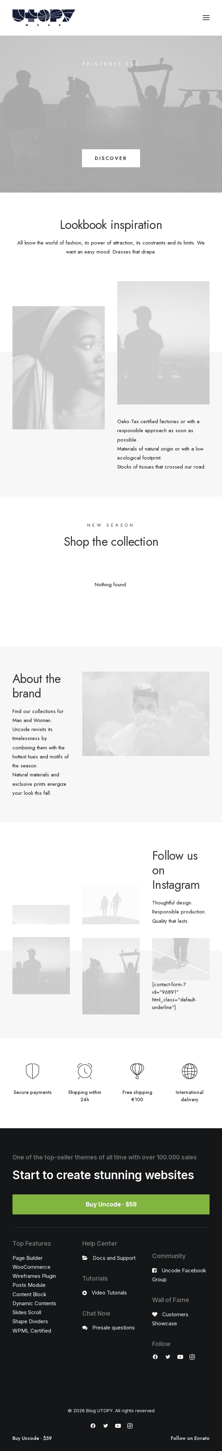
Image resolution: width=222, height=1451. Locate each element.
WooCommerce (31, 1267)
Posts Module (29, 1285)
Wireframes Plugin (34, 1276)
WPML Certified (31, 1330)
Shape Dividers (30, 1321)
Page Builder (27, 1258)
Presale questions (113, 1327)
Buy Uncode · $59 (32, 1438)
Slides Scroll (26, 1312)
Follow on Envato (190, 1438)
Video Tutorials (109, 1292)
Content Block (29, 1294)
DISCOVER (111, 158)
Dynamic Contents (34, 1303)
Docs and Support (114, 1258)
